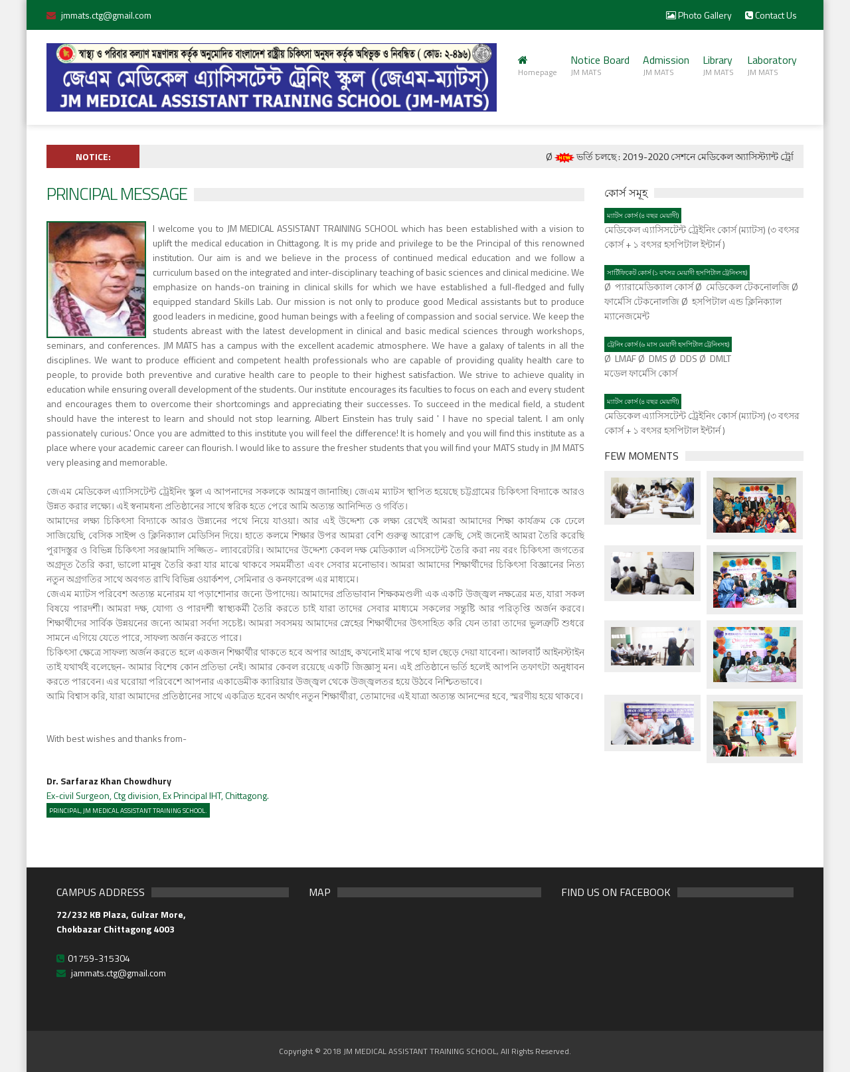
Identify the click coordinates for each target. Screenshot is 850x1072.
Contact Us (771, 15)
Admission (666, 65)
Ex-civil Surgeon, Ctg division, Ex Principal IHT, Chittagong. (157, 788)
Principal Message (116, 194)
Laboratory (772, 65)
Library (718, 65)
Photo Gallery (699, 15)
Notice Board (600, 65)
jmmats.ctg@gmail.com (106, 15)
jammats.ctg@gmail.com (118, 973)
